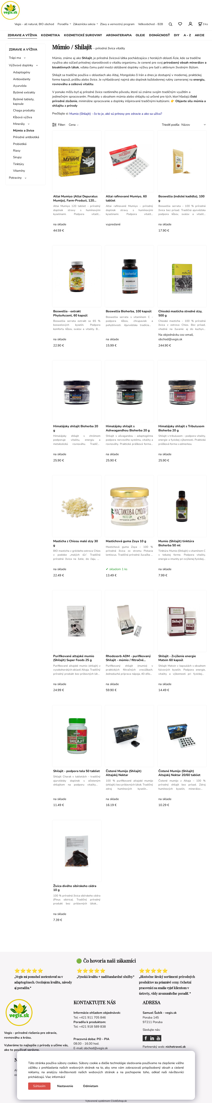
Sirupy (17, 157)
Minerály (19, 124)
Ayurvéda (19, 86)
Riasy (16, 150)
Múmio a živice (23, 130)
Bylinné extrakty (24, 92)
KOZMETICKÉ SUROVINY (83, 35)
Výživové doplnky (21, 65)
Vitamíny (19, 171)
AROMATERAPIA (119, 35)
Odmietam (90, 1086)
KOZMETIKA (50, 35)
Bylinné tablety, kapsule (23, 101)
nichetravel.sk (176, 1047)
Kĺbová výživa (22, 117)
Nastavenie (65, 1086)
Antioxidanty (21, 79)
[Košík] (203, 24)
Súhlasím (39, 1086)
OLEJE (140, 35)
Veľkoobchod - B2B (150, 24)
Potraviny (15, 178)
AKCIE (199, 35)
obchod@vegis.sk (96, 1048)
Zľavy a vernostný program (117, 24)
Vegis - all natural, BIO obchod (34, 24)
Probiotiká (19, 144)
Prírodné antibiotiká (26, 137)
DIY (176, 35)
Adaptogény (21, 72)
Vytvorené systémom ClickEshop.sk (106, 1101)
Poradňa (63, 24)
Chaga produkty (24, 110)
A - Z (187, 35)
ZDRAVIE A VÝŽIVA (22, 35)
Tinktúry (18, 164)
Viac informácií (55, 1077)
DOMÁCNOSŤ (159, 35)
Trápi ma (15, 58)
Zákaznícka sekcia (84, 24)
